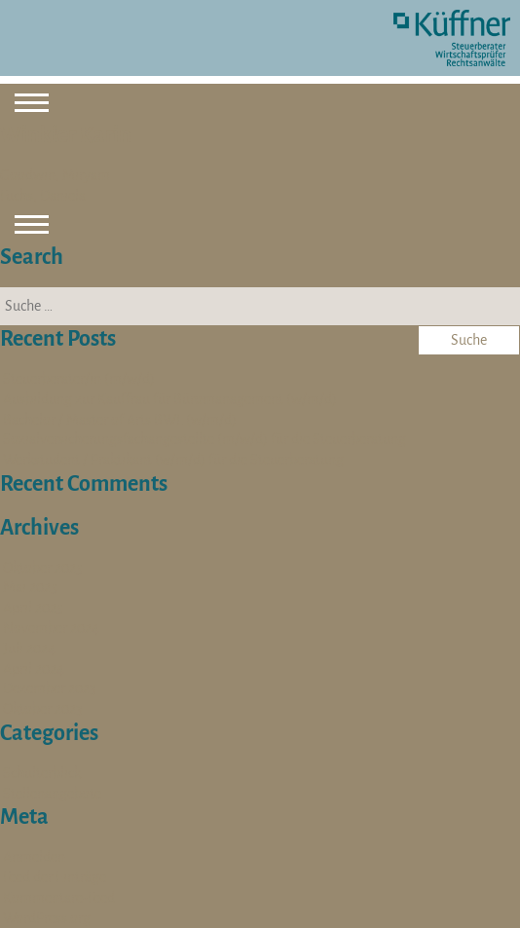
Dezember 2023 (49, 688)
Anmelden (34, 857)
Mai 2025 (30, 587)
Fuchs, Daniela (43, 196)
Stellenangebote (52, 793)
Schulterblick (42, 773)
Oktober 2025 (43, 567)
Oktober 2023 (43, 709)
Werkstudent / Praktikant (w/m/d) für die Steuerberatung (173, 459)
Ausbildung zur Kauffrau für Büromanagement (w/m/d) (170, 399)
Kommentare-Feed (59, 898)
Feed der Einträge (54, 877)
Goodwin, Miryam (55, 175)
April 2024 (33, 669)
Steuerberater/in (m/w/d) (79, 379)
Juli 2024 (29, 648)
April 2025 (33, 607)
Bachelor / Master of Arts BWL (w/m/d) (120, 419)
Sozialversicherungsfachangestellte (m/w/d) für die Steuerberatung (204, 439)
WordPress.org (47, 918)
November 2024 (51, 628)
